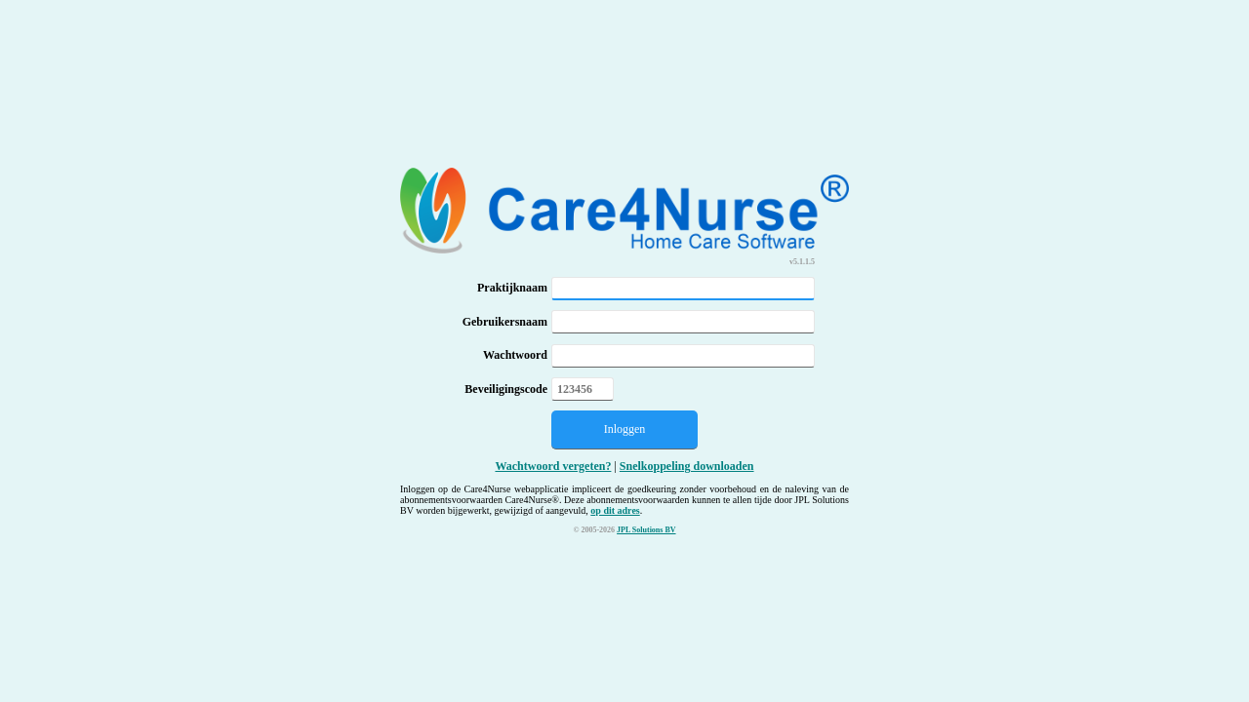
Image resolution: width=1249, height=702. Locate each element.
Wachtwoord (515, 355)
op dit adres (614, 510)
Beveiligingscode (505, 389)
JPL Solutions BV (646, 530)
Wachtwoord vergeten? (553, 466)
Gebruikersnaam (505, 322)
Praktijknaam (512, 287)
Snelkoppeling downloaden (687, 466)
